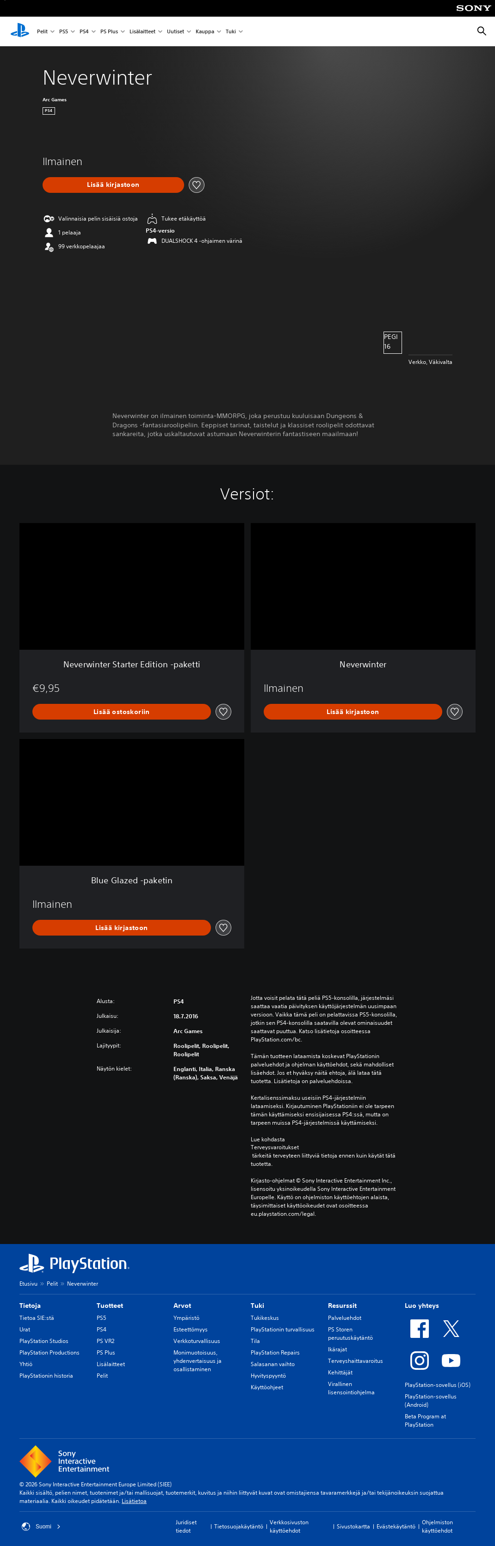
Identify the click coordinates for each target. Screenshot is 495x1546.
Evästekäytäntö (396, 1526)
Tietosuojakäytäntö (238, 1526)
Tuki (231, 31)
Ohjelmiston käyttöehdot (437, 1526)
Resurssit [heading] (342, 1305)
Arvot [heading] (182, 1305)
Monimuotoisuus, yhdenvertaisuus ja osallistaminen (197, 1361)
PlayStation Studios (43, 1341)
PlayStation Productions (49, 1352)
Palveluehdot (344, 1318)
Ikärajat (337, 1349)
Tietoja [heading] (30, 1305)
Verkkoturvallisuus (196, 1341)
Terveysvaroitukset (275, 1147)
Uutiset (175, 31)
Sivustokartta (353, 1526)
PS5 (63, 31)
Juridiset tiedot (186, 1526)
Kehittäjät (340, 1372)
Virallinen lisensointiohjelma (351, 1388)
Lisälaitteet (142, 31)
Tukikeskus (265, 1318)
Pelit (42, 31)
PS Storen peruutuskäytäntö (350, 1333)
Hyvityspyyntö (268, 1376)
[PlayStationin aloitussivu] (19, 31)
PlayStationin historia (46, 1376)
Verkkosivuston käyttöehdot (289, 1526)
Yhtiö (25, 1364)
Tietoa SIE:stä (36, 1318)
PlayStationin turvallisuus (283, 1329)
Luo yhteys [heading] (422, 1305)
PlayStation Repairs (275, 1352)
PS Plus (109, 31)
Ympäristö (186, 1318)
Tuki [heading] (257, 1305)
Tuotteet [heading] (110, 1305)
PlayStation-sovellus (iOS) (437, 1385)
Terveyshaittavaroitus (355, 1361)
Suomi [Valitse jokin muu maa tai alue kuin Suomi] (41, 1526)
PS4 (84, 31)
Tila (255, 1341)
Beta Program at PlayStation (425, 1420)
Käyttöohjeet (267, 1387)
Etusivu (28, 1283)
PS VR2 (105, 1341)
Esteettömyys (190, 1329)
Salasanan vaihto (273, 1364)
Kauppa (205, 31)
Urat (24, 1329)
